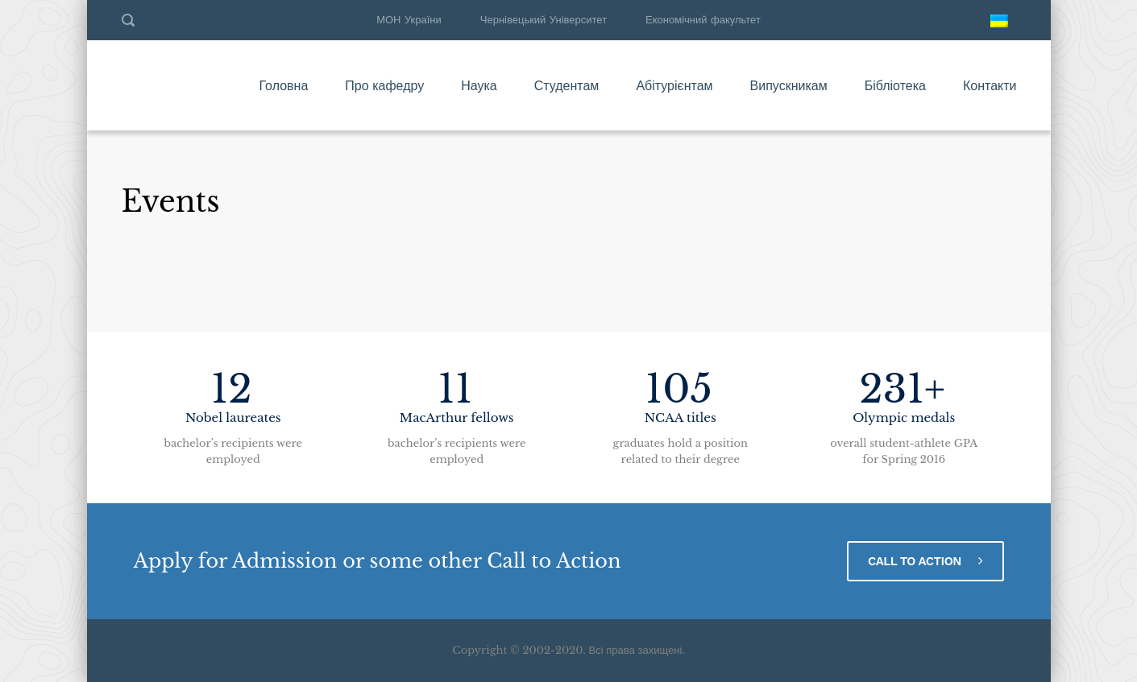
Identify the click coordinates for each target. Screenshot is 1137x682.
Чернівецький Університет (543, 20)
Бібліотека (895, 85)
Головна (283, 85)
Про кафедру (384, 85)
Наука (479, 85)
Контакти (990, 85)
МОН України (409, 20)
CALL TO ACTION (925, 561)
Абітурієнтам (674, 85)
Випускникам (789, 85)
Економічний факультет (703, 20)
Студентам (567, 85)
